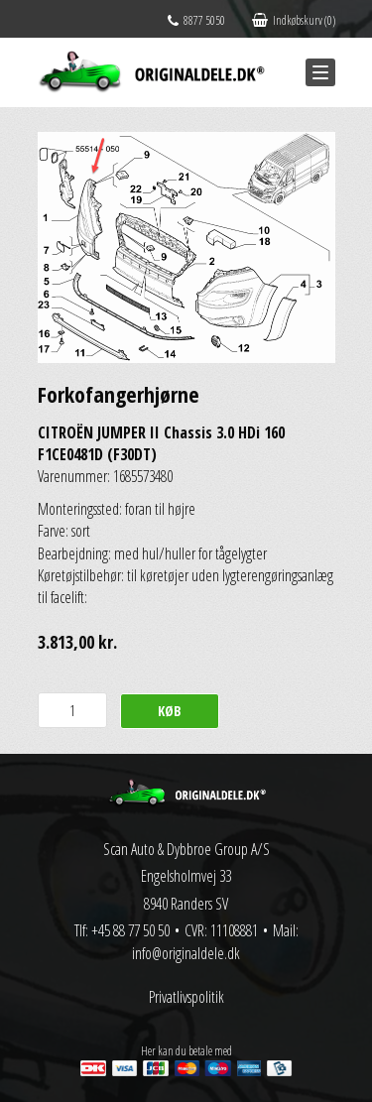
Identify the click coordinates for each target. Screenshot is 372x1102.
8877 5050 (196, 20)
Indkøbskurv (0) (293, 20)
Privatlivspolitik (186, 997)
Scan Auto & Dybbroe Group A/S (186, 849)
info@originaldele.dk (186, 953)
